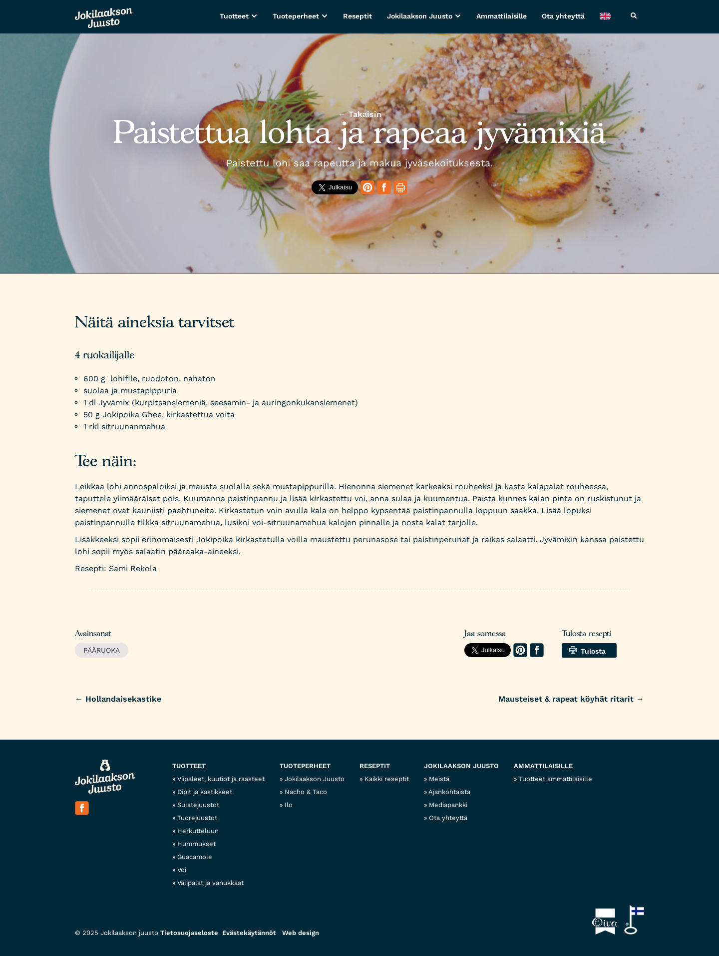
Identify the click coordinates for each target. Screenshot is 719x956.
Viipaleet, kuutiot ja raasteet (221, 779)
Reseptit (357, 16)
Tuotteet (234, 16)
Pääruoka (101, 650)
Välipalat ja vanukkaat (210, 883)
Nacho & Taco (306, 792)
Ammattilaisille (501, 16)
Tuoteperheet (296, 16)
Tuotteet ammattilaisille (555, 779)
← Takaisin (359, 114)
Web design (300, 933)
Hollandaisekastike (118, 699)
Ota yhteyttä (563, 16)
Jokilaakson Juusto (419, 16)
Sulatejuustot (198, 805)
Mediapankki (448, 805)
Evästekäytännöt (249, 933)
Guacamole (194, 857)
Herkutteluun (198, 831)
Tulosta (587, 650)
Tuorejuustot (197, 818)
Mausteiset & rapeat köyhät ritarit (571, 699)
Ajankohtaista (449, 792)
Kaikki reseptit (386, 779)
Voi (181, 870)
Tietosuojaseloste (189, 933)
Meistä (439, 779)
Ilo (289, 805)
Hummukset (196, 844)
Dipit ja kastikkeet (204, 792)
